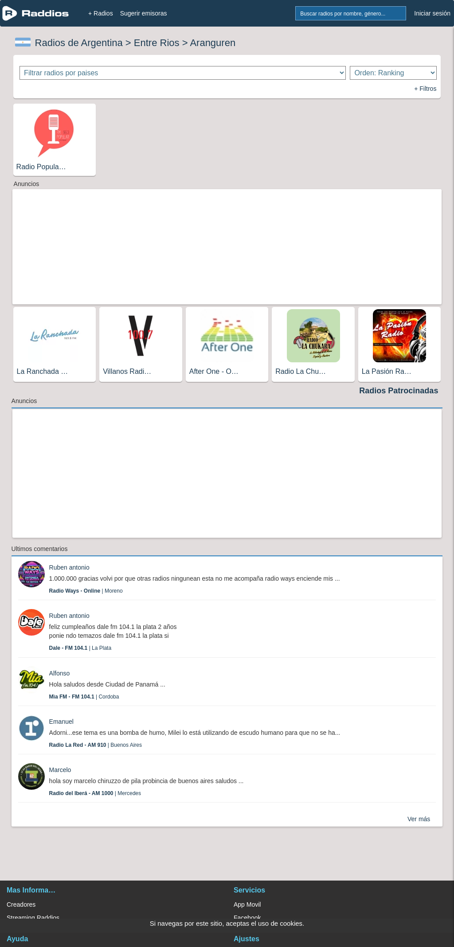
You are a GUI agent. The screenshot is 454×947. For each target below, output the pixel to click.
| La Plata (80, 648)
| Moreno (86, 591)
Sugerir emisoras (143, 13)
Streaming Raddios (33, 917)
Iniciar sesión (432, 13)
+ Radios (100, 13)
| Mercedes (95, 793)
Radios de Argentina (79, 42)
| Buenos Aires (95, 745)
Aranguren (212, 42)
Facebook (247, 917)
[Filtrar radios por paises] (183, 73)
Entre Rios (157, 42)
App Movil (247, 904)
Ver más (418, 819)
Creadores (21, 904)
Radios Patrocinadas (398, 390)
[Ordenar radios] (393, 73)
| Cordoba (84, 697)
